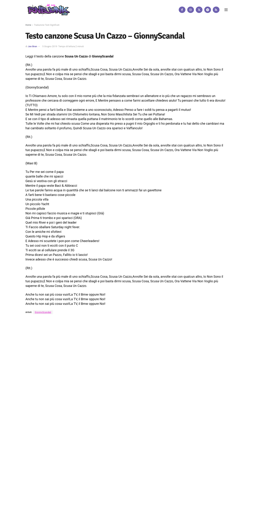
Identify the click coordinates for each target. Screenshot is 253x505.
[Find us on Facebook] (182, 10)
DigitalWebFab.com (35, 361)
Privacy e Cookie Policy (116, 349)
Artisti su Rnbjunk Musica (73, 349)
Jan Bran (32, 46)
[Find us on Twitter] (199, 10)
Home (28, 25)
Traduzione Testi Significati (47, 25)
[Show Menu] (226, 10)
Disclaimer (95, 349)
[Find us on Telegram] (207, 10)
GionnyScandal (43, 312)
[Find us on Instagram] (190, 10)
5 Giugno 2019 (49, 46)
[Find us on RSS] (216, 10)
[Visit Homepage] (48, 9)
